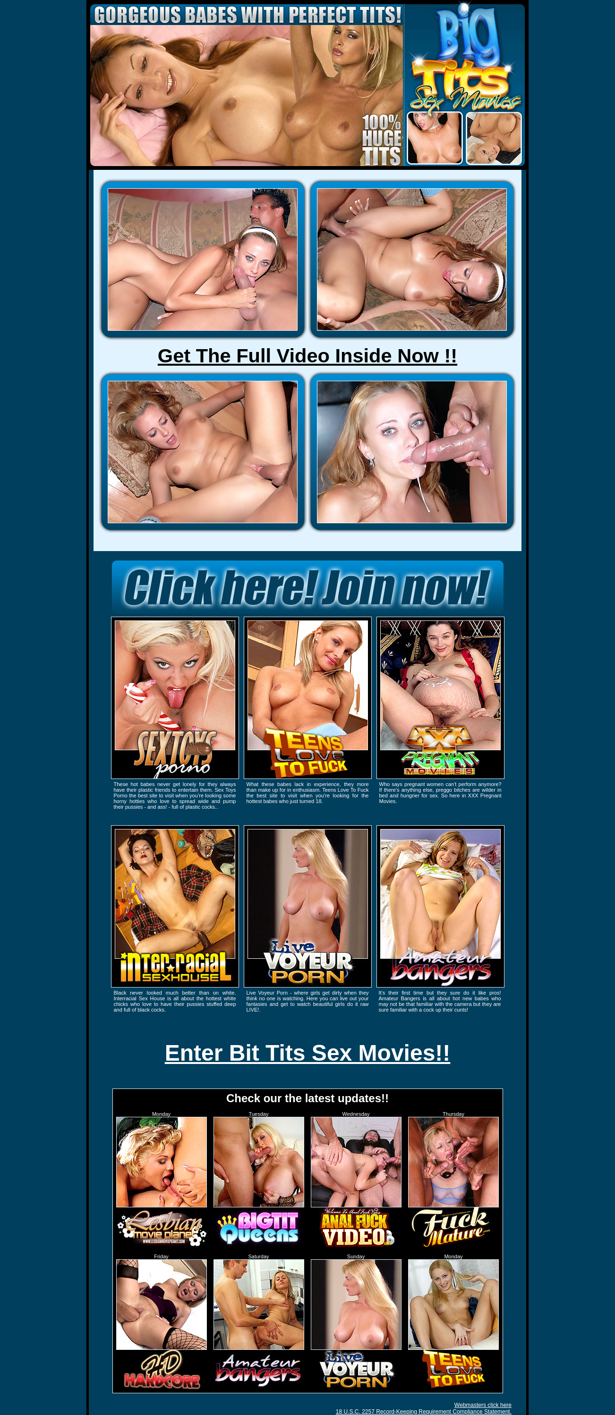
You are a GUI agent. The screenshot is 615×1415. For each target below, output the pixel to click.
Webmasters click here (483, 1405)
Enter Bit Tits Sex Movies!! (308, 1052)
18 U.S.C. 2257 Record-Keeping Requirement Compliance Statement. (424, 1411)
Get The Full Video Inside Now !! (307, 355)
